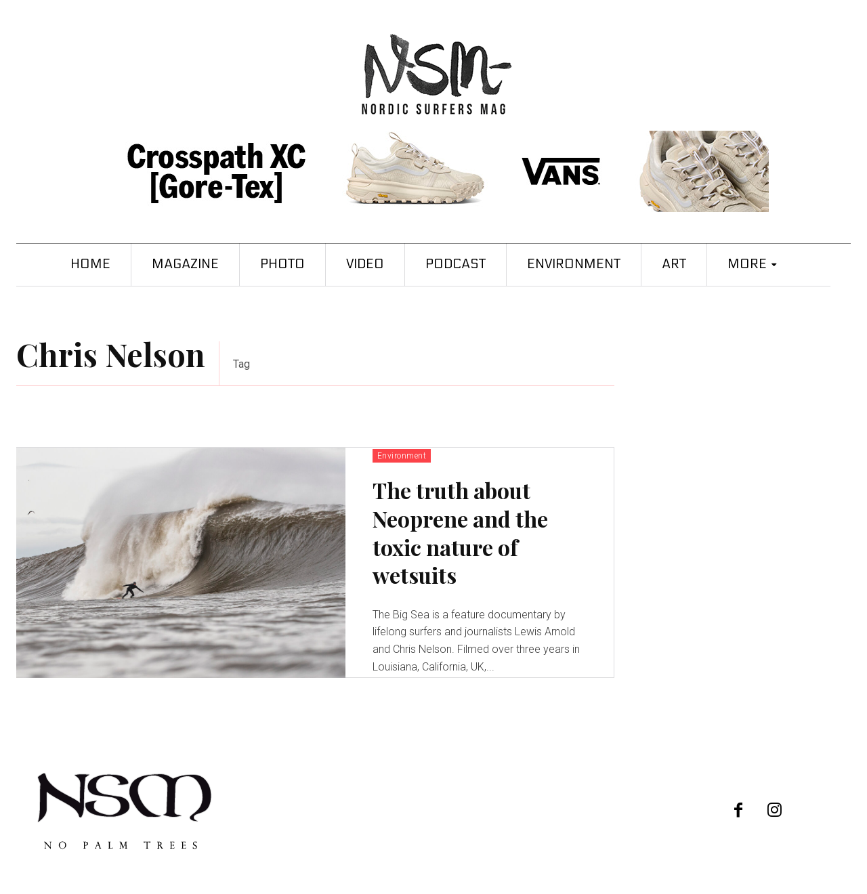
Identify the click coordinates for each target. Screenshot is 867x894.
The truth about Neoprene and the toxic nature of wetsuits (460, 532)
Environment (402, 456)
